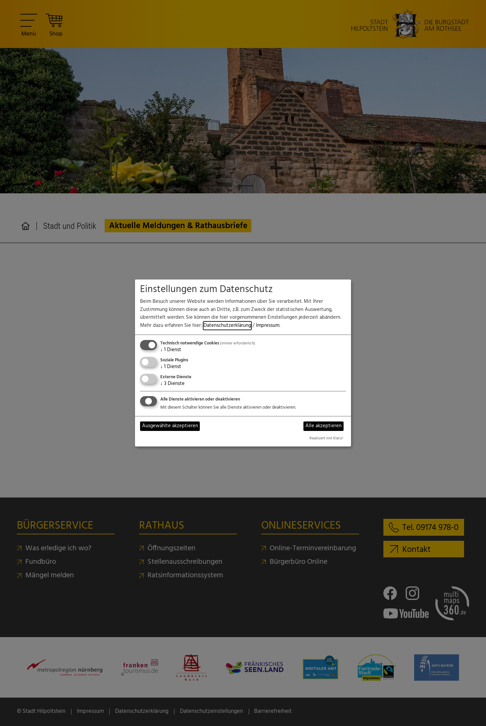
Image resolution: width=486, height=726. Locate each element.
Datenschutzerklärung (227, 326)
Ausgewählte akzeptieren (170, 426)
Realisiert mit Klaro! (326, 438)
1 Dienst (170, 350)
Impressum (267, 326)
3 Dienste (172, 384)
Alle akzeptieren (323, 426)
